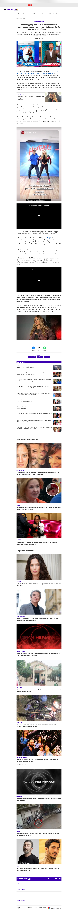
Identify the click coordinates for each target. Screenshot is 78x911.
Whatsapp (45, 349)
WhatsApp (44, 13)
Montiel (33, 13)
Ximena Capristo (21, 13)
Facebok (33, 349)
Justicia (28, 13)
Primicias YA (19, 18)
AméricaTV (40, 357)
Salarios (38, 13)
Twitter (39, 349)
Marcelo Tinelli (32, 357)
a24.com (47, 5)
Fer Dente (47, 357)
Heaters (50, 73)
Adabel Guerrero (56, 13)
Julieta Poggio (47, 238)
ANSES (50, 13)
